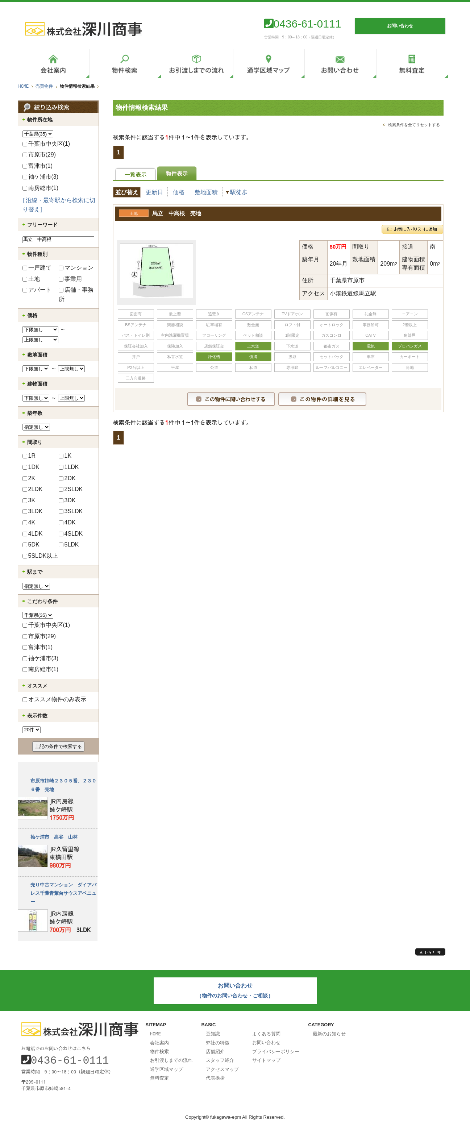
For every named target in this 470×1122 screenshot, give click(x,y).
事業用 (70, 279)
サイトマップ (266, 1057)
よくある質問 (266, 1032)
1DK (30, 467)
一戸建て (36, 268)
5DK (30, 544)
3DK (67, 500)
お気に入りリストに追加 (412, 228)
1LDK (69, 467)
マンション (76, 268)
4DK (67, 522)
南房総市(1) (40, 188)
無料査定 (159, 1074)
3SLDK (71, 511)
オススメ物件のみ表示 (54, 699)
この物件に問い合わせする (231, 397)
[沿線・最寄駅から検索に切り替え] (59, 205)
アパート (36, 290)
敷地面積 (206, 192)
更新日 (154, 192)
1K (65, 456)
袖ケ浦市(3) (40, 177)
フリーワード (42, 225)
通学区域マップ (166, 1066)
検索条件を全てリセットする (414, 124)
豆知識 (213, 1032)
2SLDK (71, 489)
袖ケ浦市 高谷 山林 (54, 837)
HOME (23, 86)
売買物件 (44, 86)
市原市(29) (39, 154)
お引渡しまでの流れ (171, 1057)
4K (29, 522)
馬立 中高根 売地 (176, 212)
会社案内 (159, 1041)
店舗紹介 (215, 1049)
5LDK (69, 544)
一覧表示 (135, 173)
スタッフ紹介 (220, 1057)
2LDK (32, 489)
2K (29, 478)
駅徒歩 (239, 192)
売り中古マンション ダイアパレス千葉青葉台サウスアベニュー (63, 893)
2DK (67, 478)
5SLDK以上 (40, 556)
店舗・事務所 (76, 294)
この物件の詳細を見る (322, 397)
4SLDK (71, 534)
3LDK (32, 511)
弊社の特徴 (217, 1041)
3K (29, 500)
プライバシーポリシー (275, 1049)
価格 (178, 192)
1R (29, 456)
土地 (31, 279)
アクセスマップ (222, 1066)
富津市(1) (37, 166)
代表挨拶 (215, 1074)
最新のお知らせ (329, 1032)
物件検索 (159, 1049)
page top (430, 952)
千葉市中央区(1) (46, 144)
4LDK (32, 534)
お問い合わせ (266, 1040)
